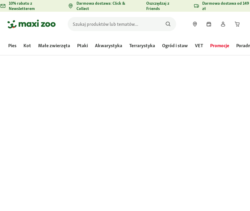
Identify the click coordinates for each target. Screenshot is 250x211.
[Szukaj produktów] (168, 24)
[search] (122, 24)
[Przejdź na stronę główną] (31, 24)
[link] (195, 24)
